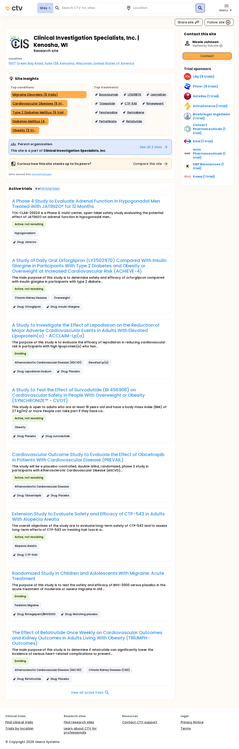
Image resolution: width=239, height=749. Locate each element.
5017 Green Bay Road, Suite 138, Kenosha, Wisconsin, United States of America (71, 63)
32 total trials (50, 189)
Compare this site (150, 164)
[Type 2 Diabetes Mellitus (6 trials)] (39, 112)
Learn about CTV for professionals (80, 730)
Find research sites (79, 722)
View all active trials (90, 692)
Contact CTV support (139, 722)
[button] (107, 94)
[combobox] (91, 8)
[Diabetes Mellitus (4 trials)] (29, 121)
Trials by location (19, 728)
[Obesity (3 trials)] (24, 130)
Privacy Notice (192, 722)
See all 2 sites (154, 147)
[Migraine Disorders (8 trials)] (48, 95)
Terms (186, 728)
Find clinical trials (19, 722)
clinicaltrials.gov (41, 174)
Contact (207, 56)
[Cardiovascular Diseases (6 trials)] (39, 104)
